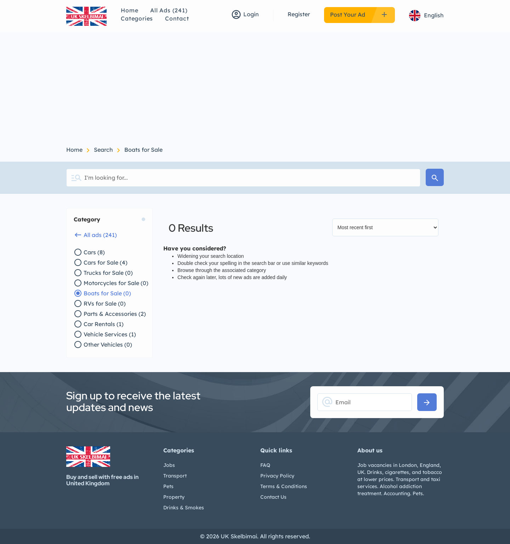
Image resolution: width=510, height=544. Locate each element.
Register (299, 14)
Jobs (169, 465)
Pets (168, 486)
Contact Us (273, 497)
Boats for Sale (143, 149)
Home (129, 10)
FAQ (265, 465)
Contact (177, 18)
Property (174, 497)
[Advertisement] (255, 85)
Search (104, 149)
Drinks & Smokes (183, 507)
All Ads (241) (168, 10)
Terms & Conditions (283, 486)
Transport (175, 476)
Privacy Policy (277, 476)
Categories (137, 18)
